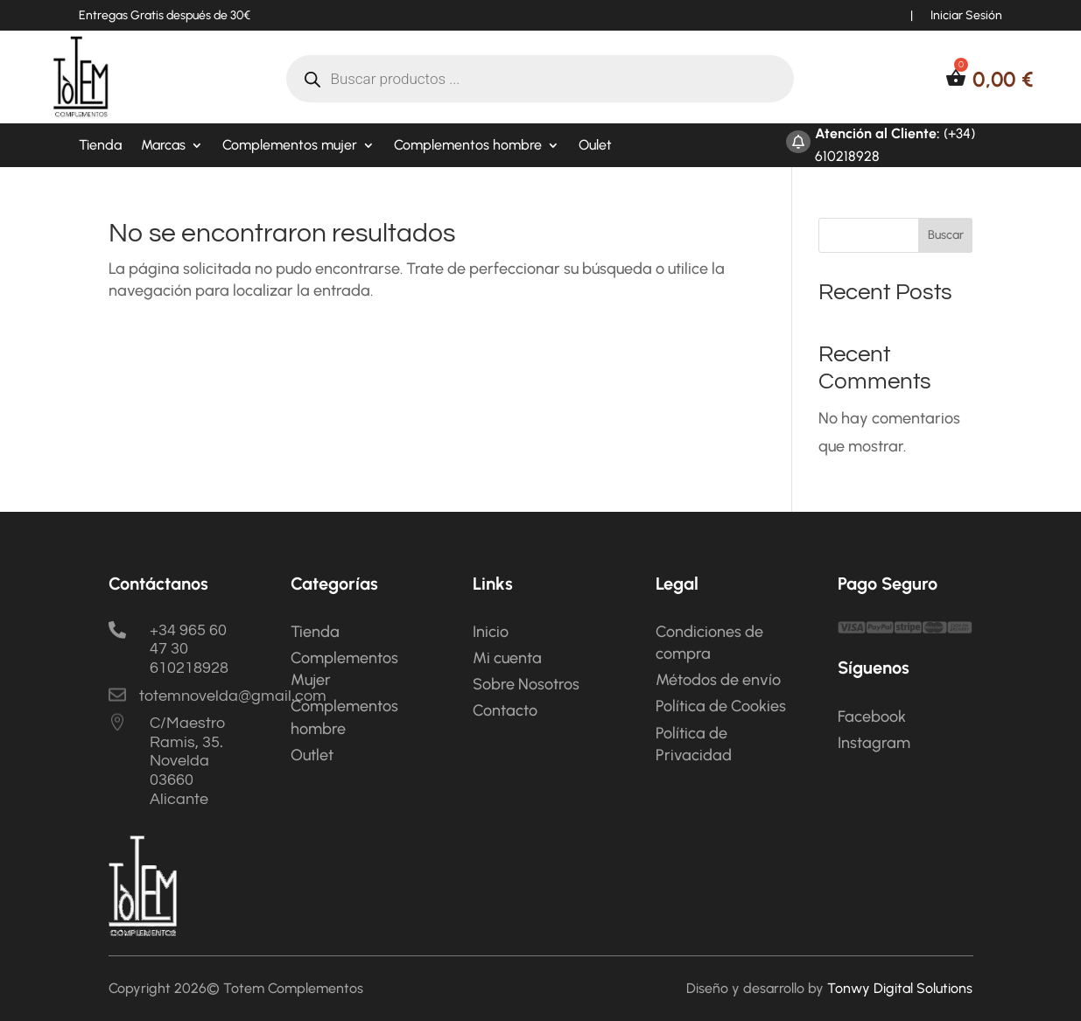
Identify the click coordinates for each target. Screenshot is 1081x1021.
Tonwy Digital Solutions (899, 988)
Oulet (595, 146)
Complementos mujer (289, 146)
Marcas (163, 146)
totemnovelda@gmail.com (232, 696)
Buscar (946, 234)
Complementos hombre (468, 146)
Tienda (100, 146)
